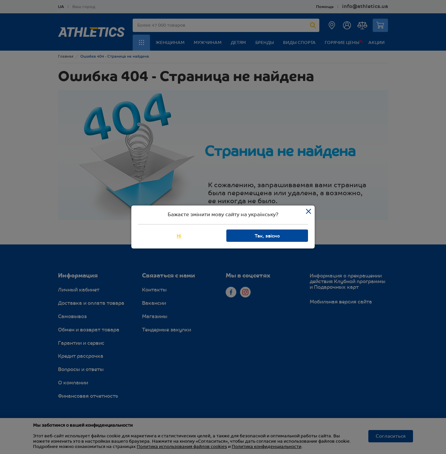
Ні (179, 236)
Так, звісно (267, 236)
